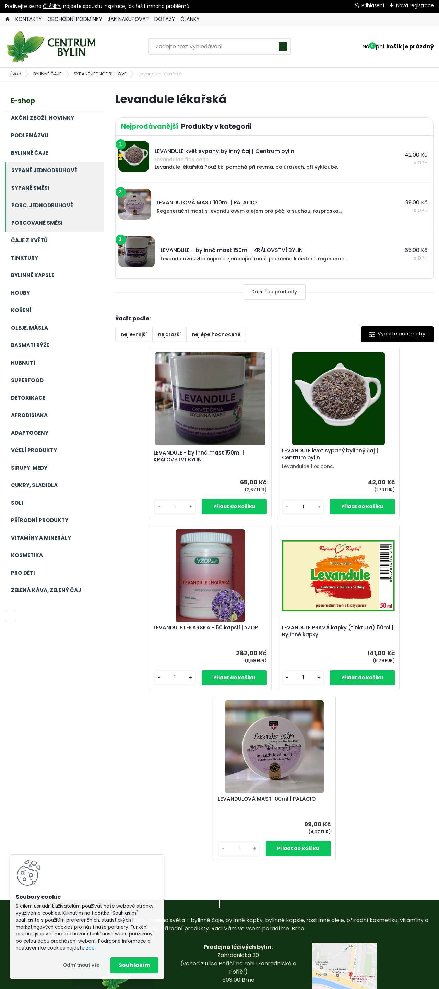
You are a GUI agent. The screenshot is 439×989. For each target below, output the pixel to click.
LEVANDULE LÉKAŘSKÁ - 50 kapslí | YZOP (379, 456)
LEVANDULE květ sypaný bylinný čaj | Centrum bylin (270, 454)
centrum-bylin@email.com (238, 945)
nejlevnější (134, 334)
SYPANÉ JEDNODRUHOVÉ (100, 74)
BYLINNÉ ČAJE (47, 74)
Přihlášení (372, 5)
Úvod (15, 74)
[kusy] (137, 507)
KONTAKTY (28, 19)
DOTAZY (164, 19)
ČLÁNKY (52, 6)
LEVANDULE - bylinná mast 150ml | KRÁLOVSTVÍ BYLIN (167, 456)
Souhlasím (134, 965)
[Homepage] (7, 19)
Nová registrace (415, 5)
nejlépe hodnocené (216, 334)
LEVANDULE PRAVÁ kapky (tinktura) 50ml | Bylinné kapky (217, 631)
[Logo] (52, 47)
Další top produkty (274, 292)
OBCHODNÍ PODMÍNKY (74, 19)
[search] (283, 49)
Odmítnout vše (81, 965)
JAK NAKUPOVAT (128, 19)
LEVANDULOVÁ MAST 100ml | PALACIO (319, 631)
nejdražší (169, 334)
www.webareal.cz (247, 982)
